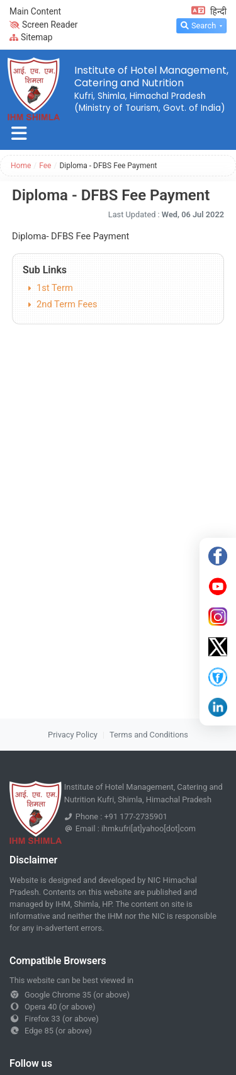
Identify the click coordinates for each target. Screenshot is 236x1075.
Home (21, 165)
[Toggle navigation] (19, 134)
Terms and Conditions (149, 734)
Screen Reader (43, 25)
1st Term (55, 287)
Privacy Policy (73, 734)
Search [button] (198, 25)
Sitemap (31, 37)
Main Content (35, 11)
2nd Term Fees (67, 304)
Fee (45, 165)
